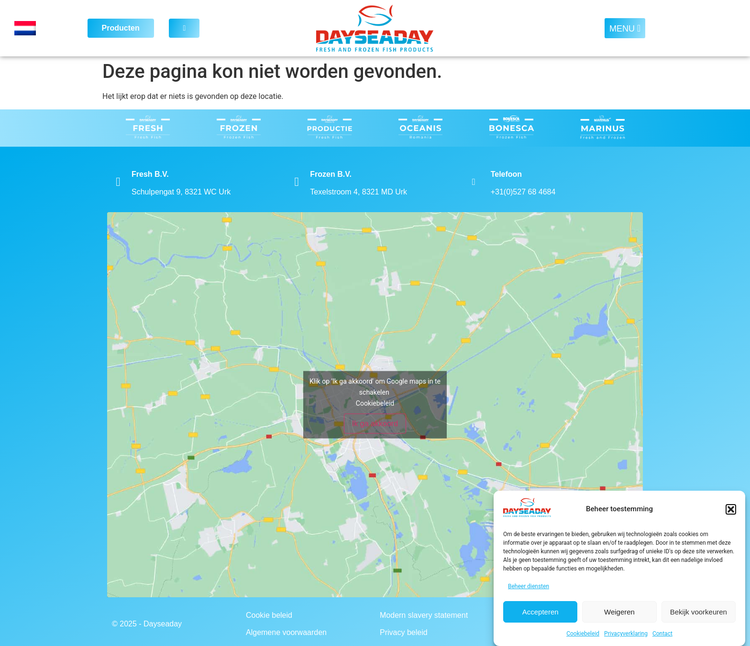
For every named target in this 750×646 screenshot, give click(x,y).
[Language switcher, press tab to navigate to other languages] (41, 28)
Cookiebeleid (582, 633)
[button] (731, 509)
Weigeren (619, 612)
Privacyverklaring (626, 633)
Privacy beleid (404, 632)
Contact (662, 633)
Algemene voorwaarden (286, 632)
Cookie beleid (269, 615)
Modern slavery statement (424, 615)
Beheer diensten (528, 586)
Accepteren (540, 612)
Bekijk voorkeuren (698, 612)
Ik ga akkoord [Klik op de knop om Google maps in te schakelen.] (375, 424)
